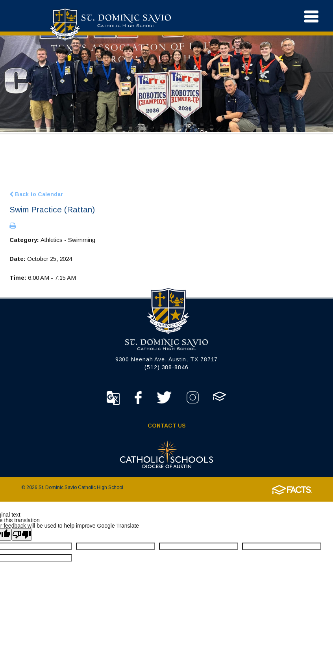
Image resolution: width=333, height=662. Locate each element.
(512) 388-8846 (166, 367)
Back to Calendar (36, 194)
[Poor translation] (21, 534)
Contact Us (167, 425)
